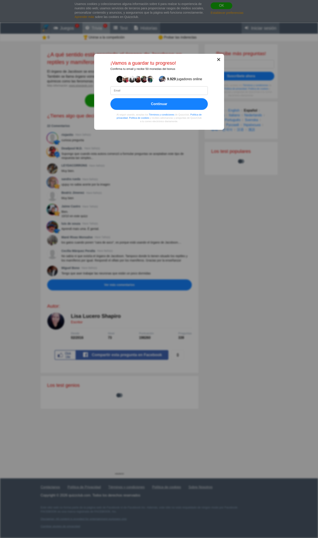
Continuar (159, 104)
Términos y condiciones (161, 114)
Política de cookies (139, 118)
